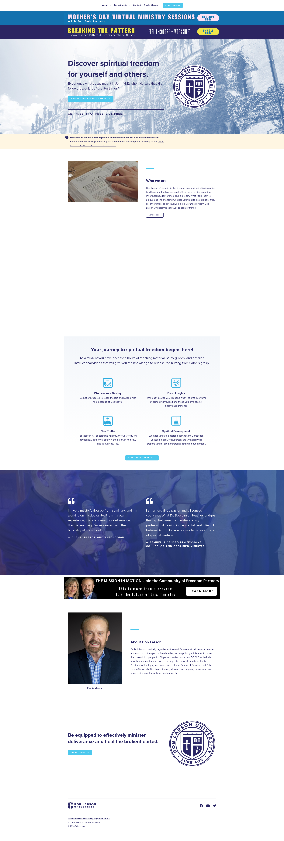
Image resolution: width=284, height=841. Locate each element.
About (106, 6)
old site (162, 142)
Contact (137, 5)
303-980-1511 (104, 819)
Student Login (151, 5)
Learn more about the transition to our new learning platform (104, 146)
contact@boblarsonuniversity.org (82, 819)
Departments (122, 6)
